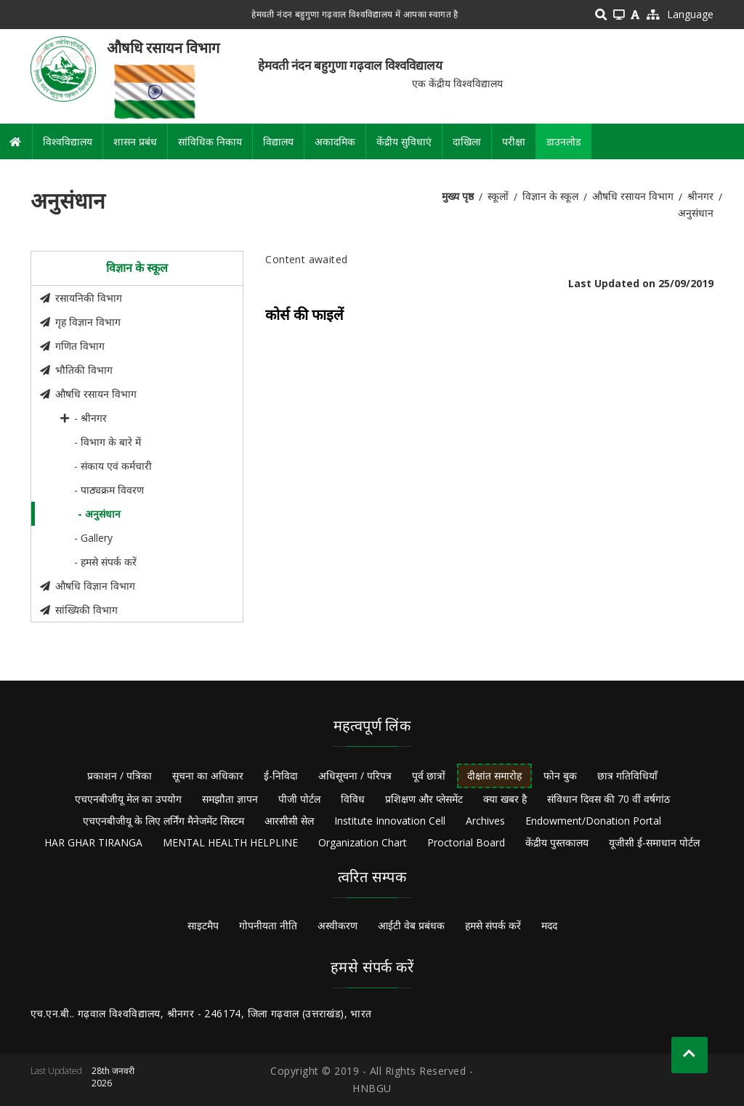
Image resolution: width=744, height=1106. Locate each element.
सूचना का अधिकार (207, 775)
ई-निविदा (281, 775)
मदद (549, 925)
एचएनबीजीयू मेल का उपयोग (128, 799)
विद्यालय (278, 141)
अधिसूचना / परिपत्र (355, 775)
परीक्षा (513, 141)
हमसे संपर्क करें (493, 925)
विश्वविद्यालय (67, 141)
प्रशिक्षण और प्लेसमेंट (424, 799)
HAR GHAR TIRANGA (93, 842)
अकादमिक (335, 141)
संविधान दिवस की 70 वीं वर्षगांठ (608, 799)
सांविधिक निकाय (210, 141)
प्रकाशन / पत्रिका (119, 775)
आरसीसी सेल (289, 821)
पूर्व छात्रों (428, 775)
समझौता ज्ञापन (230, 799)
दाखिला (467, 141)
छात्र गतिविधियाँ (627, 775)
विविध (353, 799)
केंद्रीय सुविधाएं (404, 141)
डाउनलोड (563, 141)
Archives (485, 821)
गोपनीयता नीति (268, 925)
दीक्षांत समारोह (494, 775)
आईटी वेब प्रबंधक (411, 925)
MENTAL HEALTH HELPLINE (230, 842)
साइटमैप (203, 925)
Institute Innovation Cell (389, 821)
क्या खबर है (505, 799)
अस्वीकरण (337, 925)
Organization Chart (362, 842)
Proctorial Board (466, 842)
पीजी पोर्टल (299, 799)
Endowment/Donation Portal (593, 821)
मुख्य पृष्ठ (458, 196)
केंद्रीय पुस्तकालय (557, 842)
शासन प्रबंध (135, 141)
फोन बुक (560, 775)
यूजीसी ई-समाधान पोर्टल (654, 842)
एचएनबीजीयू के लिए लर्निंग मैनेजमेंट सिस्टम (163, 821)
